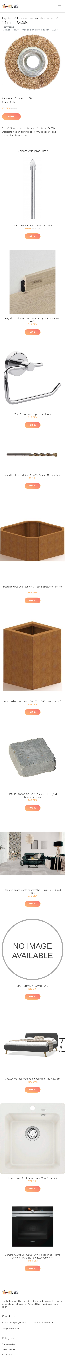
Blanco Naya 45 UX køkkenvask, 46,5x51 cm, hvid (32, 1178)
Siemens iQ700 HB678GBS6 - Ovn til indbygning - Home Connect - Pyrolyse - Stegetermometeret (32, 1256)
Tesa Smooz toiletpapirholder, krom (33, 414)
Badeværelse (8, 1344)
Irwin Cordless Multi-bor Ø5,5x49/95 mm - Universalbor (32, 475)
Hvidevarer (7, 1354)
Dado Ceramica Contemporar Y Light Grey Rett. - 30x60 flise (32, 891)
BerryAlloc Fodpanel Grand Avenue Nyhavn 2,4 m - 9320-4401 (32, 320)
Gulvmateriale (21, 98)
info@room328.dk (10, 1328)
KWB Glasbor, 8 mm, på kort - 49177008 (32, 225)
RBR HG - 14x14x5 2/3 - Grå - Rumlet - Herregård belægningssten (32, 795)
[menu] (59, 6)
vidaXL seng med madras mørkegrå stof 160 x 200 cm (32, 1078)
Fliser (31, 98)
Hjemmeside (8, 27)
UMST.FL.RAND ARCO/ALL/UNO (32, 985)
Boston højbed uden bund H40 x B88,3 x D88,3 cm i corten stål (32, 588)
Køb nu (11, 116)
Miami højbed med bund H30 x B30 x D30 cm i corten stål (32, 701)
